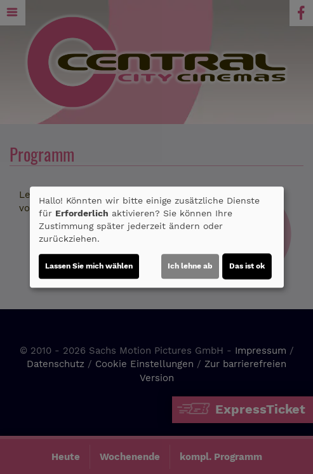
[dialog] (157, 237)
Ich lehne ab (190, 265)
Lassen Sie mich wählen (89, 265)
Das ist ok (247, 265)
